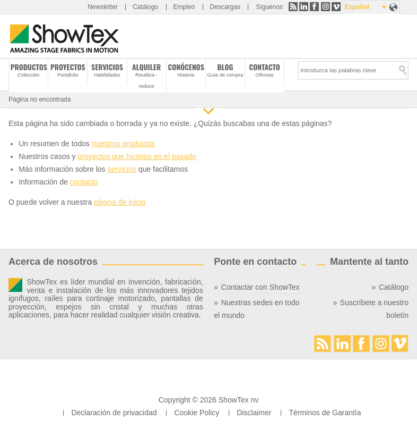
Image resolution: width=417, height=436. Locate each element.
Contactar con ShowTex (260, 287)
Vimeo (336, 6)
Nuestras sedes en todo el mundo (256, 309)
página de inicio (119, 202)
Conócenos (186, 67)
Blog (225, 67)
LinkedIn (303, 6)
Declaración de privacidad (114, 412)
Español (356, 7)
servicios (121, 169)
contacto (84, 182)
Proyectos (67, 67)
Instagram (325, 6)
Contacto (264, 67)
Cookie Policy (196, 412)
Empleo (184, 7)
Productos (29, 67)
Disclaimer (254, 412)
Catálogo (145, 7)
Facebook (314, 6)
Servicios (107, 67)
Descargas (225, 7)
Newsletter (103, 7)
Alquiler (146, 67)
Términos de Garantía (325, 412)
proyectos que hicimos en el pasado (136, 156)
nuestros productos (123, 143)
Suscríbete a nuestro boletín (374, 309)
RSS (293, 6)
